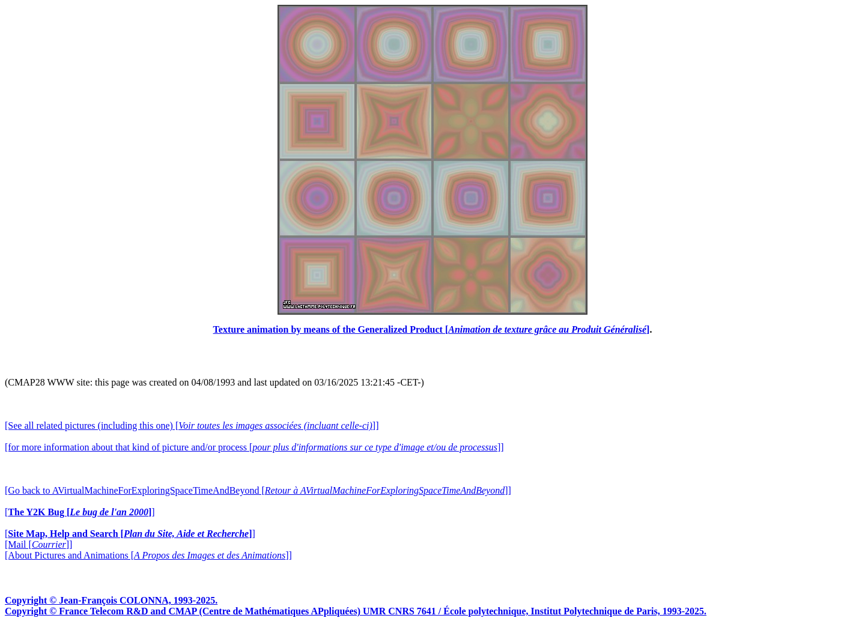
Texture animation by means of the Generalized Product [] (431, 329)
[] (80, 512)
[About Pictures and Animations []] (148, 555)
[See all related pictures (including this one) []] (191, 425)
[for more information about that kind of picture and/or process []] (254, 447)
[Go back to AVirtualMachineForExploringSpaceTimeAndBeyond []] (258, 490)
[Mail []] (38, 544)
